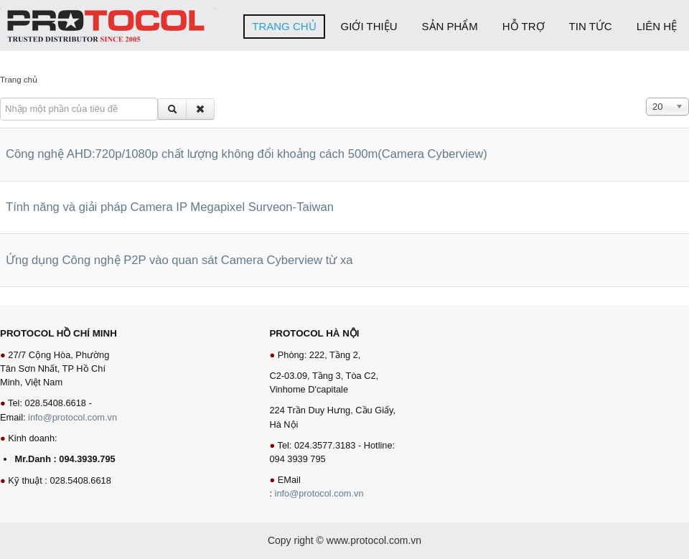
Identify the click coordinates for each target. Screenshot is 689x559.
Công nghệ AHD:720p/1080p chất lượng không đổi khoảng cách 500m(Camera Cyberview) (246, 154)
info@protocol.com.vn (72, 417)
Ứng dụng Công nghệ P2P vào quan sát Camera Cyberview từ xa (179, 260)
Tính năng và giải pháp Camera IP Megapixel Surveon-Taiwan (170, 207)
